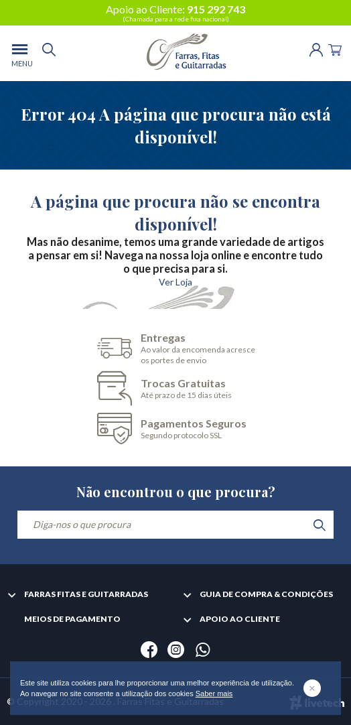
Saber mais (214, 693)
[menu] (20, 53)
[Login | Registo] (316, 48)
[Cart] (335, 48)
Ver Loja (175, 281)
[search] (49, 53)
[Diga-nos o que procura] (175, 525)
